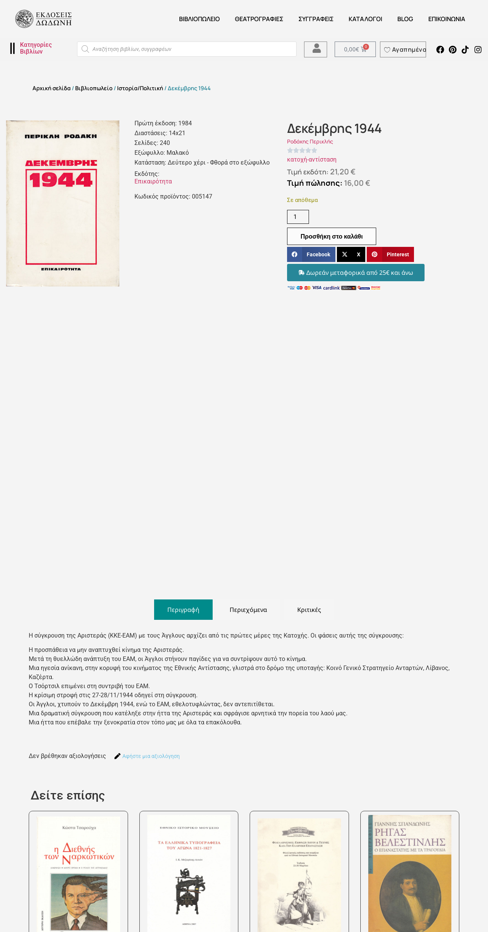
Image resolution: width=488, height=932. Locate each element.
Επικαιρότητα (153, 181)
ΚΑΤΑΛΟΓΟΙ (365, 19)
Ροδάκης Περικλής (310, 141)
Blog (405, 19)
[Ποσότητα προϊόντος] (298, 217)
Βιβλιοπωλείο (199, 19)
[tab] (183, 609)
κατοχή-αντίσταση (312, 159)
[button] (311, 254)
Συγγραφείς (316, 19)
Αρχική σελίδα (51, 88)
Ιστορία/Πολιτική (140, 88)
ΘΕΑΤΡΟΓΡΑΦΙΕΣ (259, 19)
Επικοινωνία (446, 19)
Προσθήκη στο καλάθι (332, 236)
